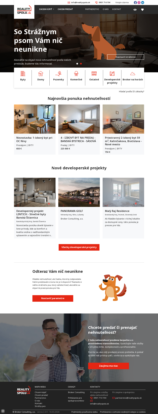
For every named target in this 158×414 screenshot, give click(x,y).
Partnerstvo (40, 398)
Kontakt (38, 403)
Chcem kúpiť (40, 392)
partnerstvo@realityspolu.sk (128, 398)
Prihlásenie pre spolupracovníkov (76, 399)
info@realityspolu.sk (80, 2)
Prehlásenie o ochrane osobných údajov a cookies (123, 412)
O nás (37, 400)
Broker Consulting (76, 392)
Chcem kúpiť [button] (46, 9)
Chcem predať (41, 395)
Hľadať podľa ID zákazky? (131, 91)
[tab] (77, 63)
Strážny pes (40, 406)
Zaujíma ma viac (108, 365)
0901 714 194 (104, 2)
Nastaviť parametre (52, 298)
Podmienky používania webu (84, 412)
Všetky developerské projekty (79, 247)
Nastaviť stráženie (126, 57)
